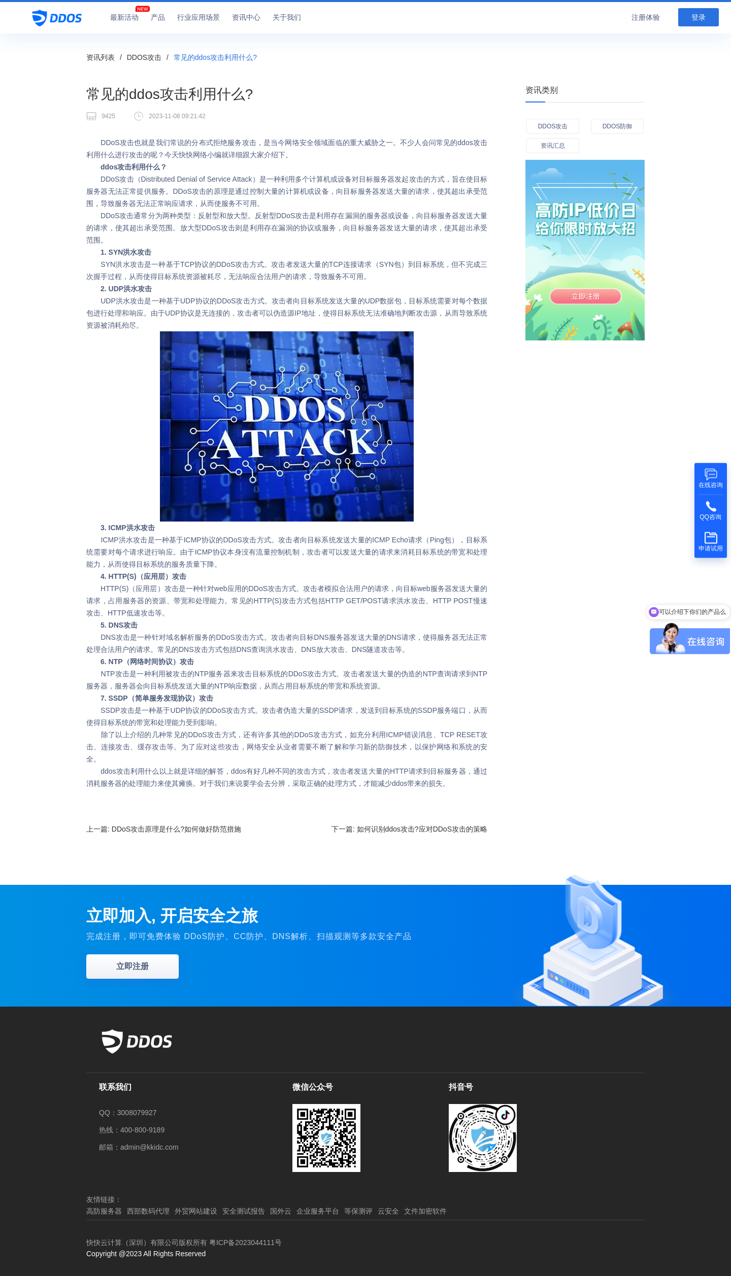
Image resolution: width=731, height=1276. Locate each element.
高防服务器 (104, 1211)
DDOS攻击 (144, 57)
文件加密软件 (425, 1211)
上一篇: (163, 829)
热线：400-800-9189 (131, 1130)
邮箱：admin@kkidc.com (139, 1147)
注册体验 (646, 17)
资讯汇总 (553, 145)
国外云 (280, 1211)
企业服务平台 (317, 1211)
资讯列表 (100, 57)
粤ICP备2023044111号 (245, 1242)
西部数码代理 (148, 1211)
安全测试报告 (243, 1211)
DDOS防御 (618, 126)
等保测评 (358, 1211)
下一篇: (409, 829)
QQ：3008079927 (128, 1113)
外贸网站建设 (196, 1211)
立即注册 (132, 966)
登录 (698, 17)
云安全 (388, 1211)
